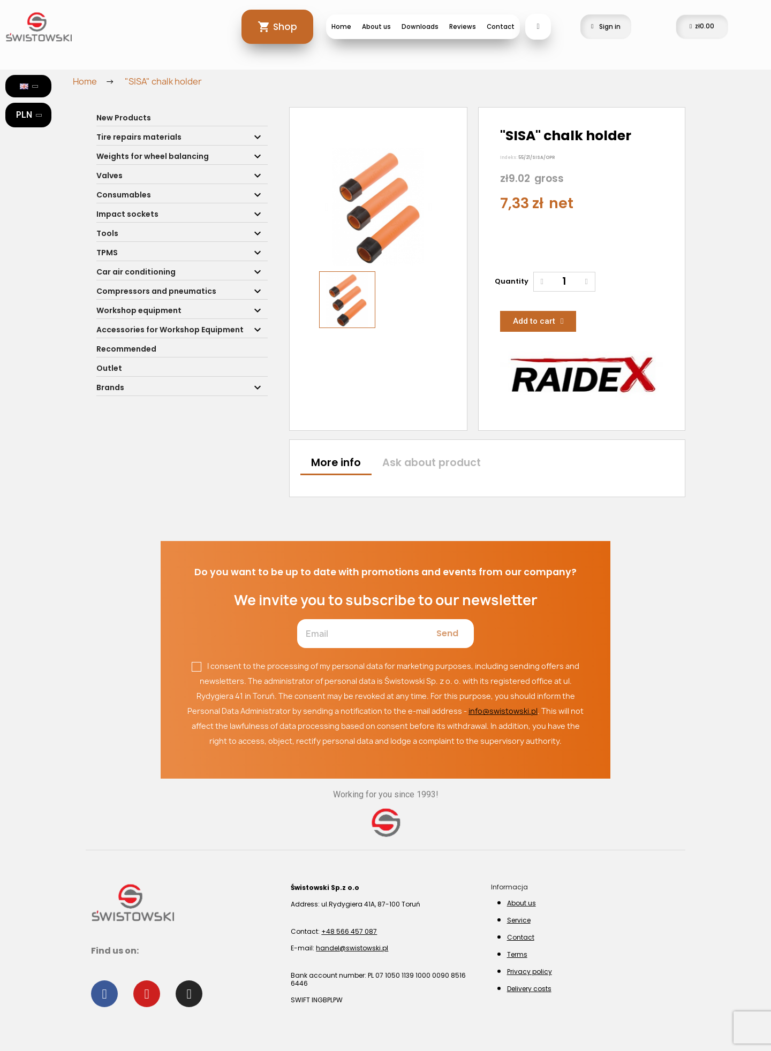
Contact (501, 26)
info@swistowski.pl (503, 711)
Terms (517, 954)
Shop (285, 26)
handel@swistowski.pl (352, 948)
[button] (326, 207)
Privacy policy (529, 971)
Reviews (462, 26)
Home (341, 26)
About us (376, 26)
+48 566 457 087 (349, 931)
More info (336, 462)
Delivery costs (529, 988)
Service (519, 920)
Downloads (420, 26)
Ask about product (431, 462)
